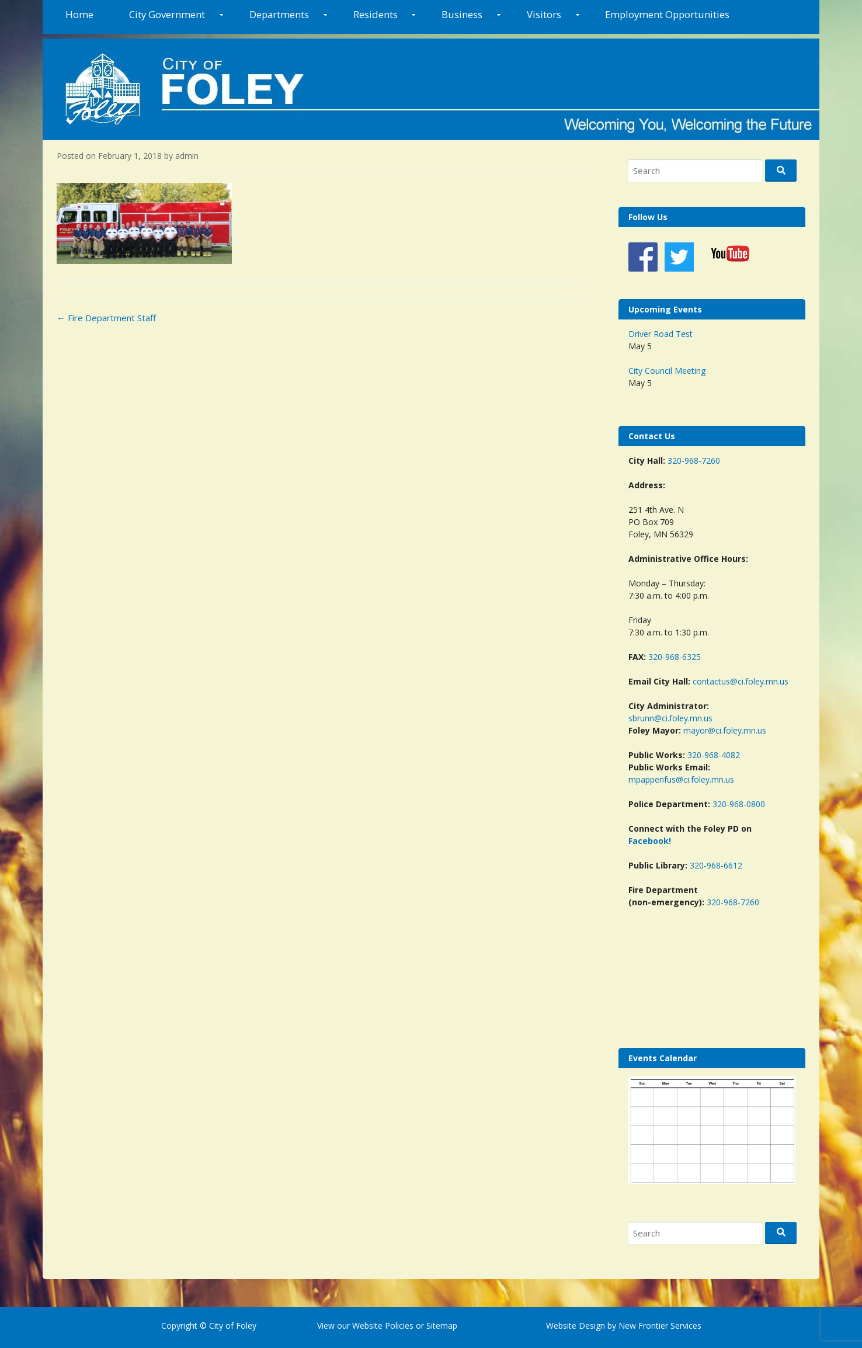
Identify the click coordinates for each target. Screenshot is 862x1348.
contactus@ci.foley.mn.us (740, 681)
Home (79, 14)
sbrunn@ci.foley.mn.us (670, 718)
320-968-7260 (694, 460)
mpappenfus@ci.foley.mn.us (681, 779)
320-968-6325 (674, 656)
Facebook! (649, 840)
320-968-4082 (713, 754)
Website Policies (382, 1325)
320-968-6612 (716, 865)
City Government (167, 14)
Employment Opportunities (667, 14)
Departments (279, 14)
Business (462, 14)
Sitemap (440, 1325)
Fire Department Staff (106, 318)
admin (187, 155)
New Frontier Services (659, 1325)
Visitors (544, 14)
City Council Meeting (666, 370)
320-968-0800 (738, 804)
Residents (375, 14)
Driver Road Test (660, 333)
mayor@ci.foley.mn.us (724, 730)
